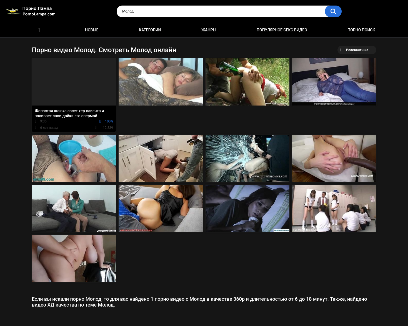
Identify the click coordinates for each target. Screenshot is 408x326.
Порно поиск (361, 30)
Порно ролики (39, 30)
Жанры (208, 30)
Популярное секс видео (282, 30)
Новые (91, 30)
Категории (150, 30)
